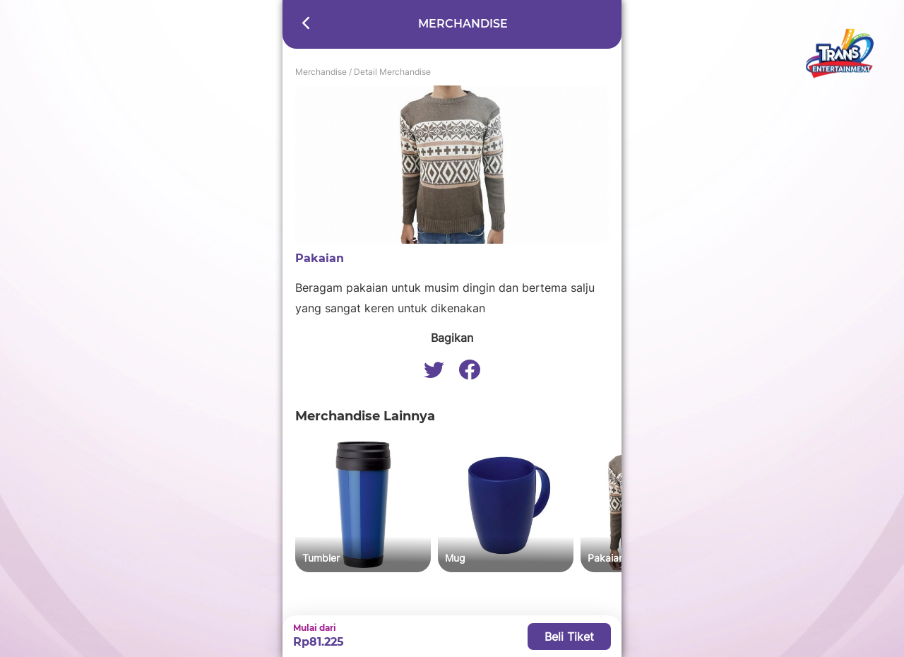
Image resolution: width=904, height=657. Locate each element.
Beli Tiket (569, 636)
